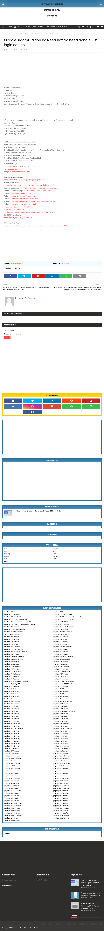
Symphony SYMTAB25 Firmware (63, 622)
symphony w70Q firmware (61, 781)
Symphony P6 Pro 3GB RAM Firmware (16, 681)
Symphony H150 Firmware (61, 694)
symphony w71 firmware (11, 781)
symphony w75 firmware (60, 776)
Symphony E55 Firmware (60, 714)
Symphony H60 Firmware (12, 699)
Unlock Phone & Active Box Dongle (90, 924)
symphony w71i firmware (61, 778)
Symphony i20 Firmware (11, 654)
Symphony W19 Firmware (61, 808)
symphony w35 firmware (60, 796)
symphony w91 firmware (60, 768)
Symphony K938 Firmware (12, 664)
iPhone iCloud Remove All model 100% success (90, 894)
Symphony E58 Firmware (11, 714)
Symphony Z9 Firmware (60, 642)
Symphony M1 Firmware (11, 661)
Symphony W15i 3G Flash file (13, 815)
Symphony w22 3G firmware (13, 803)
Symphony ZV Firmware (11, 751)
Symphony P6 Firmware (11, 686)
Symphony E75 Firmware (60, 709)
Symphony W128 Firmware (61, 761)
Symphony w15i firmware (61, 815)
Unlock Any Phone (37, 27)
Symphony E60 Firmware (11, 711)
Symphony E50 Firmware (11, 716)
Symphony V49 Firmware (60, 736)
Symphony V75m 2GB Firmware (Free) (16, 619)
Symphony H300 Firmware (61, 689)
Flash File (17, 269)
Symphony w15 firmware (11, 818)
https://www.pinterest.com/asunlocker (18, 207)
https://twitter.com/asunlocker (23, 196)
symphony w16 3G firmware (12, 813)
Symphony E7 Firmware (11, 721)
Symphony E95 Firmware (11, 612)
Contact (26, 27)
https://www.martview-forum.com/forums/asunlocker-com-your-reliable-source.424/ (35, 226)
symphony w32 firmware (11, 798)
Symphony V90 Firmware (60, 639)
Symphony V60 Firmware (60, 731)
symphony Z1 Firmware (11, 756)
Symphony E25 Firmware (60, 716)
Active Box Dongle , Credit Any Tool (56, 27)
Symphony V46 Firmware (12, 738)
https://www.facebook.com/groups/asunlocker (40, 188)
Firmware (12, 34)
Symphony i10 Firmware (60, 654)
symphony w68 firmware (11, 788)
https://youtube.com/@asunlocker (25, 204)
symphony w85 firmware (11, 773)
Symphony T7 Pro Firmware (12, 674)
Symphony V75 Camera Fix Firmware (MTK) (17, 622)
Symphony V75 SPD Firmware (13, 728)
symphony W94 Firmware (61, 766)
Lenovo (55, 559)
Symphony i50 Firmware (60, 649)
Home (9, 27)
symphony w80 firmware (11, 776)
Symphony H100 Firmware (61, 696)
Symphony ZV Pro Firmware (61, 748)
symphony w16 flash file (60, 813)
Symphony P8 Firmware (11, 679)
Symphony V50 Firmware (12, 736)
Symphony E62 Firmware (11, 642)
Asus (54, 554)
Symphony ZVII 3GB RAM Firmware (15, 617)
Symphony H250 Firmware (12, 691)
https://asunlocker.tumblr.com (23, 193)
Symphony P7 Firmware (60, 679)
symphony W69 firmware (12, 786)
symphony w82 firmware (60, 773)
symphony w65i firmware (61, 791)
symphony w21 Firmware (61, 805)
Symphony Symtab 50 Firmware (63, 656)
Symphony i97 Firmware (60, 612)
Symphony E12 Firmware (11, 719)
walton (6, 561)
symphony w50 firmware (11, 796)
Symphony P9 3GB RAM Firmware (14, 629)
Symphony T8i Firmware (11, 669)
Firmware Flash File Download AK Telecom (52, 9)
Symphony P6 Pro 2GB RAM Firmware (65, 684)
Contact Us (58, 924)
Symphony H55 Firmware (61, 699)
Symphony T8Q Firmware (61, 666)
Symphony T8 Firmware (60, 669)
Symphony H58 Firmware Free (62, 701)
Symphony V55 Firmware (12, 733)
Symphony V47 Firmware (60, 637)
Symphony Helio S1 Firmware (62, 659)
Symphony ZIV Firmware (60, 751)
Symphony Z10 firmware (60, 629)
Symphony (56, 549)
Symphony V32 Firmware (60, 741)
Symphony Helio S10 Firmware (13, 632)
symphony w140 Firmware (61, 758)
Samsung (7, 554)
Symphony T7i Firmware (60, 674)
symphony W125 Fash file (12, 763)
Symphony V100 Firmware (61, 724)
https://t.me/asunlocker (21, 172)
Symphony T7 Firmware (11, 676)
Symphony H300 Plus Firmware (62, 632)
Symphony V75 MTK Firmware (62, 728)
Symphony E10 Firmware (60, 719)
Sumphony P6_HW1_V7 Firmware (14, 684)
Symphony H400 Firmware (12, 689)
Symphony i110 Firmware (61, 624)
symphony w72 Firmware (12, 778)
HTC (5, 559)
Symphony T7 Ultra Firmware (62, 671)
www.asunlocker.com (12, 169)
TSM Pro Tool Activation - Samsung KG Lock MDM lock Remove (40, 511)
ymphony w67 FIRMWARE (61, 788)
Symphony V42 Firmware (12, 637)
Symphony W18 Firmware (12, 810)
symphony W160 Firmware (61, 756)
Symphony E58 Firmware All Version (64, 711)
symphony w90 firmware (11, 771)
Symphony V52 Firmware (60, 733)
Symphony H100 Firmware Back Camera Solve (67, 617)
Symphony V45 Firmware (60, 738)
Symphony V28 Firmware (60, 743)
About (17, 27)
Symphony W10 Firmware (12, 820)
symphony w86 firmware (60, 771)
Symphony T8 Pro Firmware (12, 666)
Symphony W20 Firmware (12, 808)
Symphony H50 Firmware (12, 701)
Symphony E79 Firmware (11, 706)
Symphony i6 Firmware (60, 644)
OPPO (54, 551)
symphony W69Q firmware (61, 783)
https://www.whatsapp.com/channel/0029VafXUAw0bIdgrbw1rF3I (28, 185)
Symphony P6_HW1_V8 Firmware (63, 681)
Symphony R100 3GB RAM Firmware (15, 652)
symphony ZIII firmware (11, 753)
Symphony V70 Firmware (12, 731)
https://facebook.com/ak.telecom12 (37, 191)
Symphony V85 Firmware (12, 726)
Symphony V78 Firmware (60, 634)
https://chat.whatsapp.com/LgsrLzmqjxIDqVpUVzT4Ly (24, 180)
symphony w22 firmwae (60, 803)
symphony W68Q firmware (61, 786)
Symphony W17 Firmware (61, 810)
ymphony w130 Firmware (12, 761)
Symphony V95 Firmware (12, 639)
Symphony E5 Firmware (60, 721)
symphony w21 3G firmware (12, 805)
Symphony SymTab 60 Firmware (14, 656)
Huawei (6, 556)
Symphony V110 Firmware (12, 724)
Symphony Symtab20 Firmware (13, 659)
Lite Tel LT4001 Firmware (12, 634)
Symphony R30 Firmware (12, 627)
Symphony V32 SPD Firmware (13, 649)
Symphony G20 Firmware (12, 647)
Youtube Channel (70, 924)
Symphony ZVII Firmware (61, 746)
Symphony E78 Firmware (60, 706)
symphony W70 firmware (12, 783)
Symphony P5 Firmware (60, 686)
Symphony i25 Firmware (60, 652)
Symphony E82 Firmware (11, 644)
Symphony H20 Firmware (12, 704)
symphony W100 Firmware (61, 763)
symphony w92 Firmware (12, 768)
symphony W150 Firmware (12, 758)
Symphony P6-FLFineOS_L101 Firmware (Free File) (20, 624)
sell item (7, 833)
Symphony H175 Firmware (12, 694)
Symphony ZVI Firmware (11, 748)
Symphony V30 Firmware (12, 743)
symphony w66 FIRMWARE (12, 791)
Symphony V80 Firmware (60, 726)
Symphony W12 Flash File (61, 818)
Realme (6, 551)
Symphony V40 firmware (11, 741)
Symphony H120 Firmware (12, 696)
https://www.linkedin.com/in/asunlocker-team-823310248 (33, 201)
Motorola (55, 556)
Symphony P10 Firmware (60, 676)
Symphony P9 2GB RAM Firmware (63, 627)
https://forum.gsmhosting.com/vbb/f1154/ (20, 218)
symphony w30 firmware (11, 801)
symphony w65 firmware (11, 793)
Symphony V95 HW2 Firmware (62, 614)
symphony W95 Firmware (12, 766)
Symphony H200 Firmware (61, 691)
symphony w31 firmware (60, 798)
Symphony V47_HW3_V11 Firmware (64, 619)
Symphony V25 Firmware (12, 746)
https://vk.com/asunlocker (14, 210)
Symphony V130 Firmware (12, 614)
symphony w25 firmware (60, 801)
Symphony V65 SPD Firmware (62, 647)
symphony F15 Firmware (60, 664)
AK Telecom (9, 50)
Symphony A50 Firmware (60, 661)
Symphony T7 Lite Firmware (12, 671)
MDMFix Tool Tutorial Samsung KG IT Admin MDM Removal (90, 906)
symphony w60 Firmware (61, 793)
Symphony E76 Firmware (11, 709)
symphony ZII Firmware (60, 753)
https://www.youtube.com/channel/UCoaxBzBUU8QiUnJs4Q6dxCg (29, 212)
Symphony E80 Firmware (60, 704)
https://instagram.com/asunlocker (25, 199)
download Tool (10, 166)
